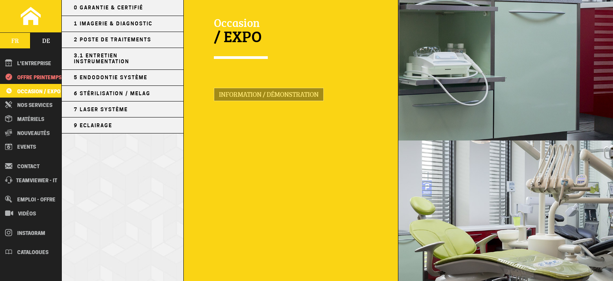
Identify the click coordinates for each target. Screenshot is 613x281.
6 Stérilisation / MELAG (112, 93)
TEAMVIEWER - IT (31, 179)
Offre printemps (33, 76)
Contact (22, 165)
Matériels (24, 118)
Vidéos (20, 213)
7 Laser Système (101, 109)
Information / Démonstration (269, 94)
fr (15, 40)
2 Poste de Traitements (112, 40)
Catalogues (26, 251)
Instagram (25, 232)
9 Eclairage (93, 125)
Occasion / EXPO (32, 91)
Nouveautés (27, 132)
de (46, 40)
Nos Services (28, 104)
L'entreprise (28, 62)
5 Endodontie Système (110, 77)
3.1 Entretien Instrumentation (101, 58)
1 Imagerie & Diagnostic (113, 24)
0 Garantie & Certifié (108, 8)
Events (20, 146)
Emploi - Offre (30, 199)
